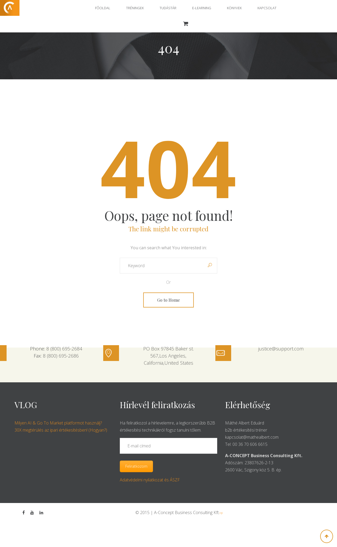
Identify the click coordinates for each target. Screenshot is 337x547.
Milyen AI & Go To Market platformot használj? (58, 423)
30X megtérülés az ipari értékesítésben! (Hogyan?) (60, 430)
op (221, 513)
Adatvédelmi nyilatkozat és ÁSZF (150, 480)
